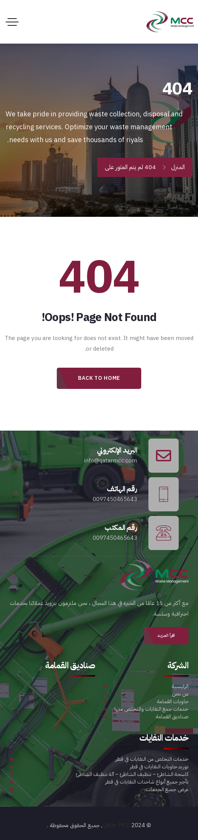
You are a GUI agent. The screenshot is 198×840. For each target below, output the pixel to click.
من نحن (146, 694)
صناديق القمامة (146, 717)
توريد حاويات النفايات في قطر (99, 767)
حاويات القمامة (146, 701)
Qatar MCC (116, 825)
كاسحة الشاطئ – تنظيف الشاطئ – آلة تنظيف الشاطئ (99, 774)
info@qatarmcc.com (110, 460)
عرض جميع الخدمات (99, 789)
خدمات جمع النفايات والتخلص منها (146, 709)
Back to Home (99, 378)
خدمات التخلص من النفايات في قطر (99, 759)
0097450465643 (115, 499)
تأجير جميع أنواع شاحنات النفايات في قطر (99, 782)
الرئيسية (146, 686)
